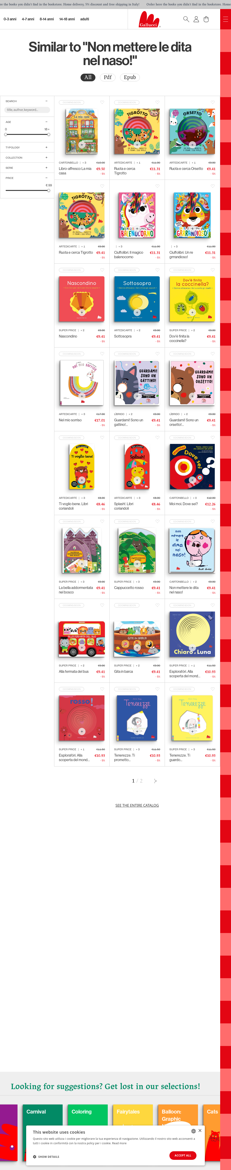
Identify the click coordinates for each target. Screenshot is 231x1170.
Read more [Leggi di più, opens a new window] (119, 1143)
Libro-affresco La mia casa (75, 170)
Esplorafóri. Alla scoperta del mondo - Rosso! (74, 757)
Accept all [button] (183, 1155)
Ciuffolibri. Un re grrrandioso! (181, 254)
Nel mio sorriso (70, 420)
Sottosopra (123, 336)
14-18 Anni (67, 19)
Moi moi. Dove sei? (183, 504)
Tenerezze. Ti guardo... (179, 757)
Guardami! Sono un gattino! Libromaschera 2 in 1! (130, 422)
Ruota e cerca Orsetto (186, 168)
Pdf (108, 77)
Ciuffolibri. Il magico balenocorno (128, 254)
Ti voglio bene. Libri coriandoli (73, 506)
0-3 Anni (10, 19)
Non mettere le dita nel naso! (184, 590)
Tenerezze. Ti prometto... (124, 757)
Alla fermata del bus (74, 671)
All (88, 77)
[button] (46, 1156)
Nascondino (68, 336)
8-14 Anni (47, 19)
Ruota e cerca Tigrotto (124, 170)
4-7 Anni (28, 19)
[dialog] (115, 1145)
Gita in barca (123, 671)
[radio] (88, 77)
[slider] (5, 134)
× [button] (199, 1130)
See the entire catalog (137, 805)
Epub (130, 77)
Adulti (84, 19)
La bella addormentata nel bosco (76, 590)
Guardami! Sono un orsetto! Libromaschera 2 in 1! (185, 422)
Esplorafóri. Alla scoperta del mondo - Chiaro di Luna (184, 673)
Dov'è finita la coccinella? (179, 338)
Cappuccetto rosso (129, 588)
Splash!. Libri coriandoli (123, 506)
